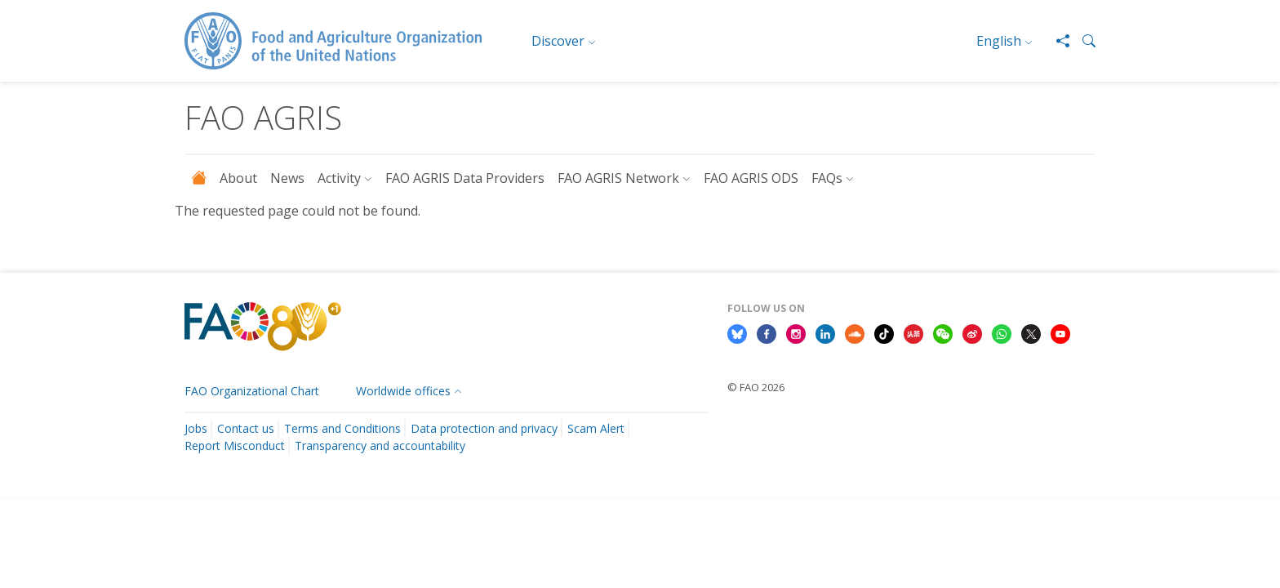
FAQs (826, 178)
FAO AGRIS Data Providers (464, 178)
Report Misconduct (234, 445)
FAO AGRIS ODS (751, 178)
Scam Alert (595, 428)
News (287, 178)
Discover (557, 41)
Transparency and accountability (380, 445)
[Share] (1056, 40)
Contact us (245, 428)
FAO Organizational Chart (251, 391)
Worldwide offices (403, 391)
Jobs (195, 428)
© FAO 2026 (755, 387)
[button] (1082, 40)
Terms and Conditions (342, 428)
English (998, 41)
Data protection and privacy (484, 428)
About (238, 178)
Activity (339, 178)
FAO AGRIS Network (618, 178)
